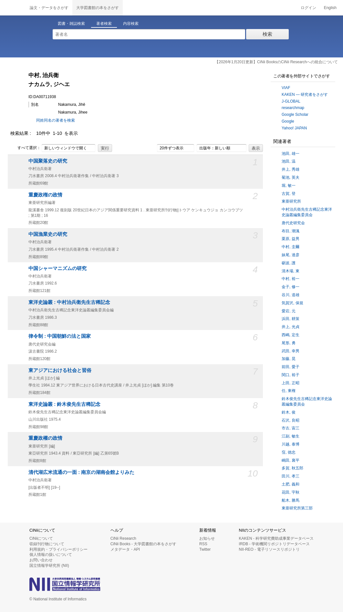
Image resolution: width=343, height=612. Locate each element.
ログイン (308, 7)
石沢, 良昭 (290, 420)
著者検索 (104, 23)
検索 (267, 34)
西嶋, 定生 (290, 335)
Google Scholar (295, 114)
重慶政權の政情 (45, 438)
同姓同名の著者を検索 (55, 120)
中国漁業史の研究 (47, 234)
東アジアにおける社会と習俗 (59, 370)
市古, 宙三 (290, 428)
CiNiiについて (41, 538)
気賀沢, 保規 (292, 303)
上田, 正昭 (290, 383)
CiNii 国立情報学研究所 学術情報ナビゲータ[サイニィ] (13, 7)
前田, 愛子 (290, 367)
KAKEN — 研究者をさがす (305, 94)
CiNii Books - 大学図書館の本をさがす (143, 544)
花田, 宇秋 (290, 492)
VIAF (286, 87)
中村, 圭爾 (290, 247)
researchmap (293, 107)
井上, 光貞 (290, 327)
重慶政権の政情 (45, 194)
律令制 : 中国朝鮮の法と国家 (59, 336)
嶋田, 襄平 (290, 460)
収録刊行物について (46, 544)
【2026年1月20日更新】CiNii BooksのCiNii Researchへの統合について (276, 62)
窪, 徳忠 (289, 452)
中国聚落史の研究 (47, 161)
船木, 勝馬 (290, 500)
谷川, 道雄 (290, 295)
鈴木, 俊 (289, 412)
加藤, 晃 (289, 358)
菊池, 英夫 (290, 177)
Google (288, 121)
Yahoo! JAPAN (294, 128)
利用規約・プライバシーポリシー (58, 549)
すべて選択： (25, 148)
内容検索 (131, 23)
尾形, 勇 (289, 343)
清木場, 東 (290, 271)
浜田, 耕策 (290, 318)
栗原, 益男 (290, 238)
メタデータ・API (125, 549)
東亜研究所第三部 (297, 508)
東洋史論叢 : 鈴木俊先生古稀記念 (64, 404)
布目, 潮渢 (290, 231)
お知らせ (207, 538)
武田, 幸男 (290, 351)
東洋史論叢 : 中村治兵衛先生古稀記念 (69, 302)
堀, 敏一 (289, 185)
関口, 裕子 (290, 375)
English (330, 7)
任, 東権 (289, 390)
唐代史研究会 (293, 223)
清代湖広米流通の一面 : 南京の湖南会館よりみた (81, 472)
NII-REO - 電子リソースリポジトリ (269, 549)
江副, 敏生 (290, 436)
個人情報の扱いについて (50, 554)
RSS (203, 544)
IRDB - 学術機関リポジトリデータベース (274, 544)
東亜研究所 (291, 201)
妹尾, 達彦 (290, 255)
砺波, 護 (289, 263)
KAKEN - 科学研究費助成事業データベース (276, 538)
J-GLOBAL (291, 101)
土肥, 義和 (290, 484)
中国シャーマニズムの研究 (57, 268)
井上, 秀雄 (290, 169)
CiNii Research (123, 538)
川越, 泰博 (290, 444)
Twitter (205, 549)
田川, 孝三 (290, 476)
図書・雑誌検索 (71, 23)
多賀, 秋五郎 (292, 468)
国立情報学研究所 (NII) (49, 565)
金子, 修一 (290, 287)
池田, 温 (289, 161)
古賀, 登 (289, 193)
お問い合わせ (41, 560)
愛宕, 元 (289, 311)
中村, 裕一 (290, 278)
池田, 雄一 (290, 153)
